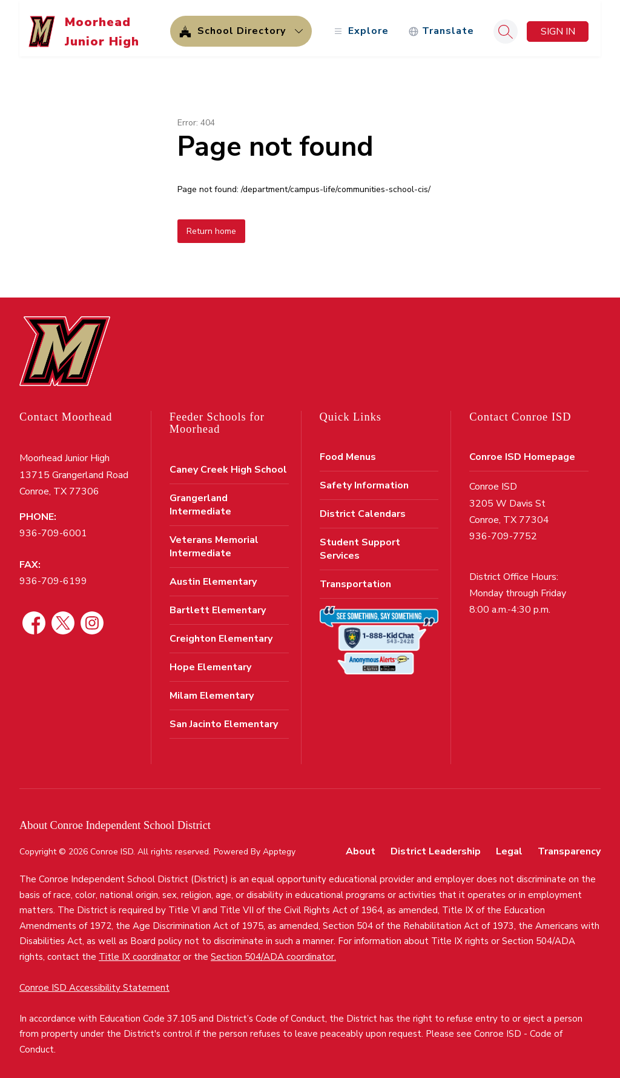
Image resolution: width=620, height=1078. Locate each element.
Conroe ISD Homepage (522, 450)
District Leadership (436, 844)
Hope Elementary (210, 660)
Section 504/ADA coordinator (272, 950)
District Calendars (363, 507)
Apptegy (279, 845)
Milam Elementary (212, 689)
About (360, 844)
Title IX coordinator (139, 950)
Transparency (569, 844)
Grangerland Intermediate (200, 498)
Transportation (355, 577)
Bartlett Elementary (218, 603)
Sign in (558, 25)
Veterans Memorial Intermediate (214, 540)
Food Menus (348, 450)
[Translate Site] (441, 25)
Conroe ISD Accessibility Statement (94, 981)
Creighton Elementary (221, 632)
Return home (211, 224)
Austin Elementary (213, 575)
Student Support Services (360, 542)
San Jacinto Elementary (224, 717)
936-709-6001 (53, 526)
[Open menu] (360, 25)
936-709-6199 (53, 575)
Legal (509, 844)
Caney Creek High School (228, 463)
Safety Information (364, 478)
